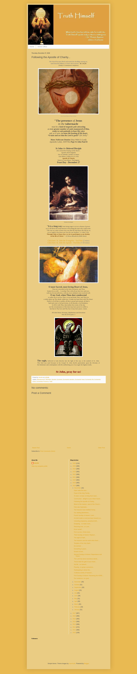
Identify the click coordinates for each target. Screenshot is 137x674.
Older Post (101, 448)
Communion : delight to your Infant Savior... (87, 499)
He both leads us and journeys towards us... (88, 518)
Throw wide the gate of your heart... (85, 562)
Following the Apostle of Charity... (84, 501)
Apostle (54, 379)
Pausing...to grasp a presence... (84, 567)
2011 (74, 630)
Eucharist (59, 379)
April (76, 601)
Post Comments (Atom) (47, 451)
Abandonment (41, 379)
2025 (74, 466)
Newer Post (36, 448)
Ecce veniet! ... (78, 529)
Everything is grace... (80, 549)
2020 (74, 480)
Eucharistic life (89, 379)
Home (32, 47)
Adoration (48, 379)
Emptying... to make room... (82, 524)
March (76, 604)
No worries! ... (78, 546)
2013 (74, 624)
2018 (74, 485)
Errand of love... (79, 551)
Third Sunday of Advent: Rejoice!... (85, 535)
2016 (74, 616)
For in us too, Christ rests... (82, 532)
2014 (74, 621)
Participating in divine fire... (82, 570)
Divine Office (42, 47)
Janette (36, 463)
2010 (74, 632)
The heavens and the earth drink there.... (87, 540)
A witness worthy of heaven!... (83, 573)
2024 (74, 469)
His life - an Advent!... (80, 564)
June (76, 596)
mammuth (72, 663)
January (77, 609)
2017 (74, 613)
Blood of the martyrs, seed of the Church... (87, 504)
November (77, 582)
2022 (74, 474)
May (75, 598)
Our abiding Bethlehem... (82, 513)
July (75, 593)
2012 (74, 627)
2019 (74, 483)
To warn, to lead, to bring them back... (86, 496)
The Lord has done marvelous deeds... (86, 559)
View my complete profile (39, 466)
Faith (50, 381)
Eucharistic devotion (68, 379)
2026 (74, 463)
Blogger (86, 663)
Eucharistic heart (80, 379)
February (77, 607)
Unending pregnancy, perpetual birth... (86, 521)
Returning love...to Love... (82, 526)
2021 (74, 477)
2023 (74, 471)
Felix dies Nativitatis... (81, 507)
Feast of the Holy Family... (82, 493)
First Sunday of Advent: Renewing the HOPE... (88, 575)
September (78, 587)
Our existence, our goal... (82, 578)
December (77, 488)
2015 (74, 619)
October (77, 584)
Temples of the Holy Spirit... (82, 543)
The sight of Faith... (80, 538)
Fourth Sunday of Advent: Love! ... (85, 515)
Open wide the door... (81, 490)
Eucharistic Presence (43, 381)
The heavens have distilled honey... (85, 510)
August (76, 590)
